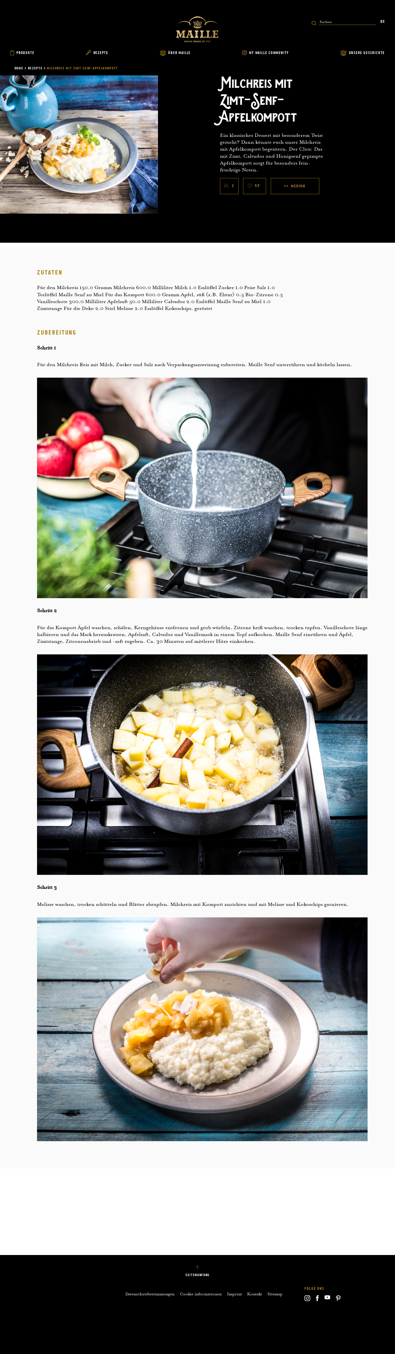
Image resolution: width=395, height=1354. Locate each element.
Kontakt (254, 1294)
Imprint (234, 1294)
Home (19, 68)
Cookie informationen (201, 1294)
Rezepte (35, 68)
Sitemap (275, 1294)
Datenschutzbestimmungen (149, 1294)
